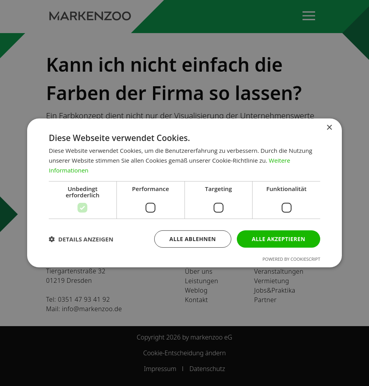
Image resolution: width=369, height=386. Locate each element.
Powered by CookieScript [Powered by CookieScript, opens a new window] (291, 259)
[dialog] (184, 193)
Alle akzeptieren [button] (278, 238)
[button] (81, 239)
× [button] (329, 128)
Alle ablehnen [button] (193, 238)
